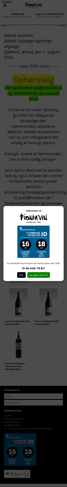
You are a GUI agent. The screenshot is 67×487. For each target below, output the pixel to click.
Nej (21, 275)
